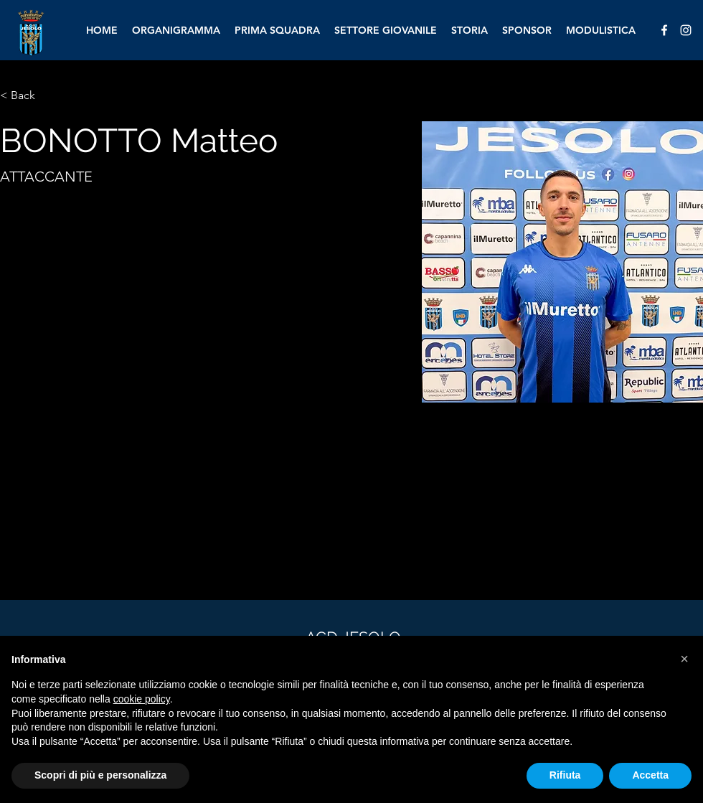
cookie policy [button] (141, 699)
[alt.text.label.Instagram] (686, 30)
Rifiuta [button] (565, 775)
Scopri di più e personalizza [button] (100, 775)
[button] (684, 658)
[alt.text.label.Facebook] (664, 30)
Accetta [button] (650, 775)
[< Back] (28, 95)
